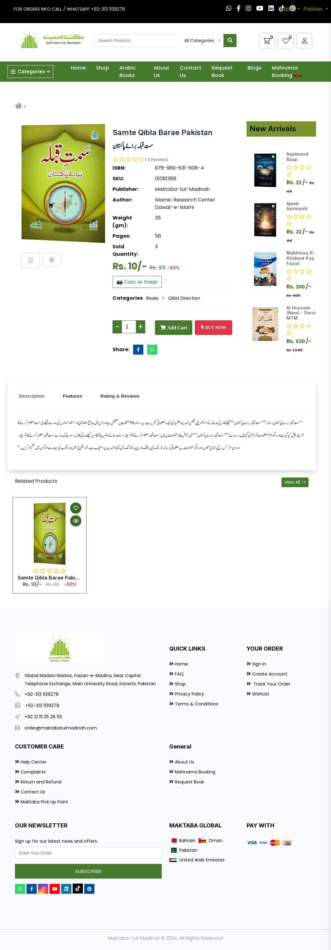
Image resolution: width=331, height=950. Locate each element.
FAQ (179, 674)
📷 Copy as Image (137, 281)
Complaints (33, 772)
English (287, 9)
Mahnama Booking (287, 71)
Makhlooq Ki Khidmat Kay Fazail (300, 258)
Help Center (33, 762)
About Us (161, 71)
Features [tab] (73, 396)
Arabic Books (127, 71)
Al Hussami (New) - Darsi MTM (301, 313)
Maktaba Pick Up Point (44, 802)
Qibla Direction (184, 298)
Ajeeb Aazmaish (297, 206)
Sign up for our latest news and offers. (56, 841)
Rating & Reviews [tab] (120, 396)
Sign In (259, 664)
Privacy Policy (189, 694)
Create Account (269, 674)
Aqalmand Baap (297, 156)
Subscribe (88, 871)
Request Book (222, 71)
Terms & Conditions (196, 704)
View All (295, 482)
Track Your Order (271, 684)
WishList (260, 694)
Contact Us (190, 71)
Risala (152, 298)
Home (78, 67)
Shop (102, 67)
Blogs (254, 67)
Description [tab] (32, 396)
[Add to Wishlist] (75, 508)
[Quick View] (75, 520)
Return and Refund (41, 782)
